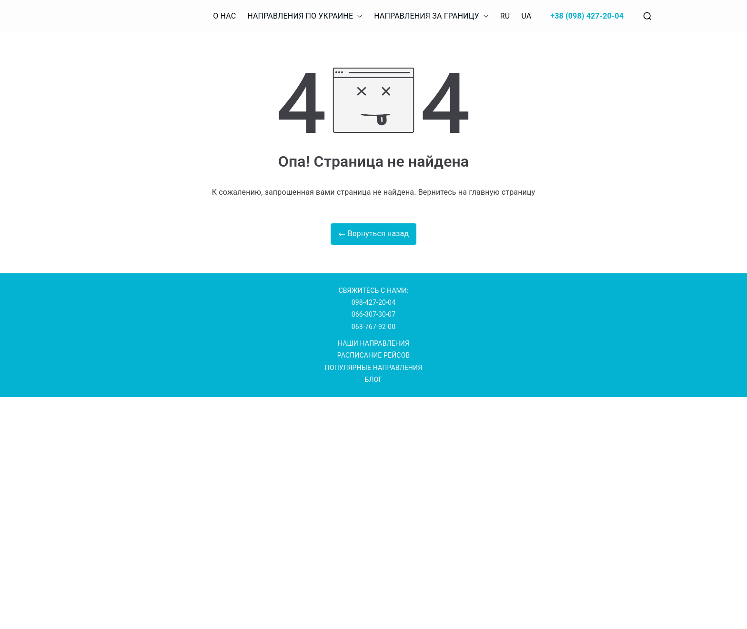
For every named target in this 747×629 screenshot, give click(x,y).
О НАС (224, 15)
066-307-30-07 (373, 314)
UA (526, 15)
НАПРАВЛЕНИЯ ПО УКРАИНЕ (305, 16)
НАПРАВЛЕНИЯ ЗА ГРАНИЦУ (431, 16)
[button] (358, 16)
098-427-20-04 (373, 302)
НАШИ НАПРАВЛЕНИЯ (373, 343)
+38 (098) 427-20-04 (587, 15)
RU (505, 15)
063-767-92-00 (373, 326)
